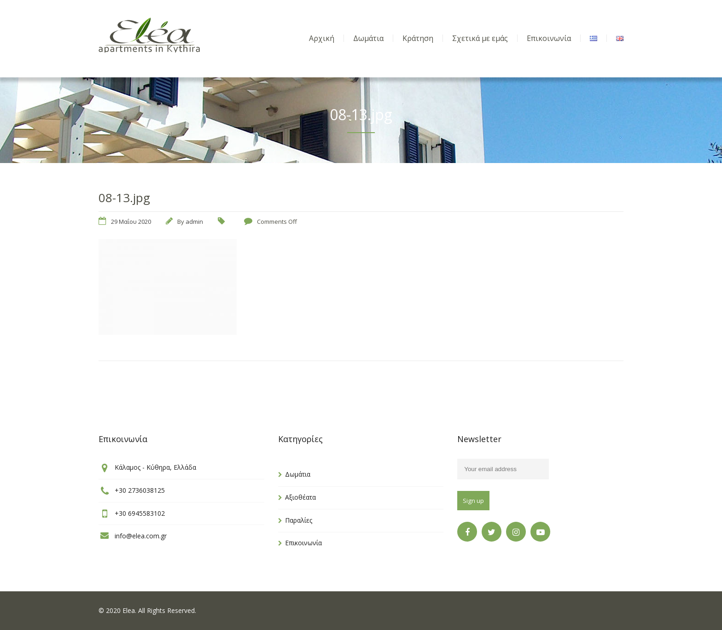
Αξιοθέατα (300, 497)
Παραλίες (298, 520)
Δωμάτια (297, 474)
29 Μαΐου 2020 (131, 221)
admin (194, 221)
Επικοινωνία (303, 542)
